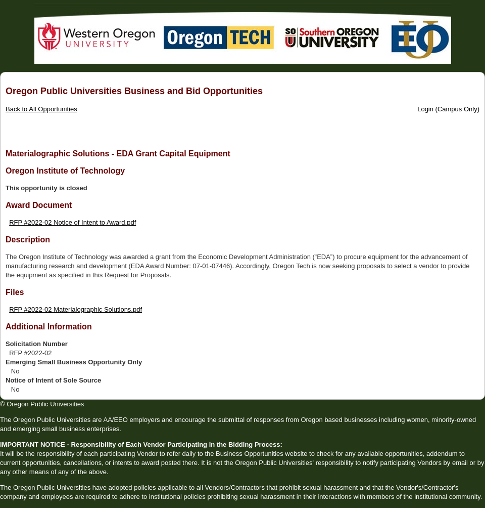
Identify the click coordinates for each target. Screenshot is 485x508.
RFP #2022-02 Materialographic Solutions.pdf (75, 309)
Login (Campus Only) (448, 109)
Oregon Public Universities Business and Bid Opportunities (134, 91)
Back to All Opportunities (41, 109)
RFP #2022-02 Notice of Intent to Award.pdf (72, 222)
